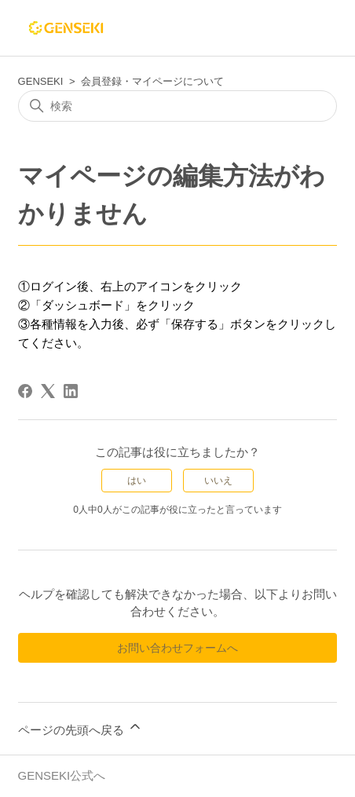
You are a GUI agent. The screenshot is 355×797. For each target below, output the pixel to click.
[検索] (178, 106)
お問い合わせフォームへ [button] (177, 648)
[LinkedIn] (71, 391)
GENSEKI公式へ (62, 775)
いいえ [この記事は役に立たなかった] (218, 480)
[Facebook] (25, 391)
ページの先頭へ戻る (80, 727)
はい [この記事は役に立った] (136, 480)
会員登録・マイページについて (152, 81)
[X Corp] (48, 391)
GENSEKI (41, 81)
